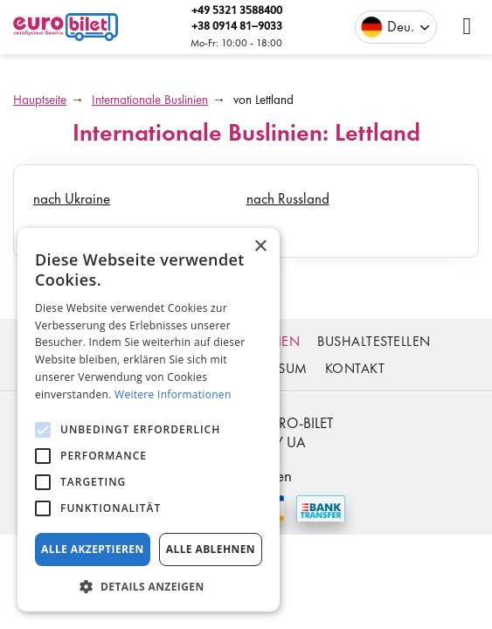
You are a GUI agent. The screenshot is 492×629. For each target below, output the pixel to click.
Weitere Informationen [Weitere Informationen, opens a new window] (173, 394)
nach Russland (287, 198)
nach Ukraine (71, 198)
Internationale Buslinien (150, 99)
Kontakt (355, 368)
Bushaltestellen (373, 341)
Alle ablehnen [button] (210, 549)
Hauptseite (39, 99)
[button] (148, 585)
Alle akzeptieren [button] (92, 549)
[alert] (148, 420)
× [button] (260, 246)
